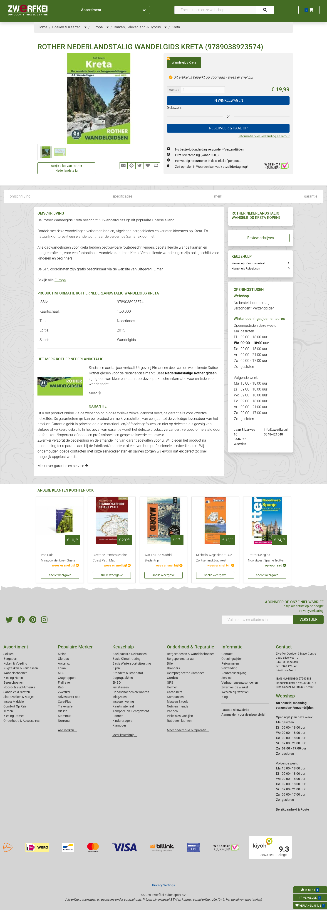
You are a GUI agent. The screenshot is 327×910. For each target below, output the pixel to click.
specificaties (122, 196)
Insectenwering (123, 701)
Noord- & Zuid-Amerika (19, 687)
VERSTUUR (308, 619)
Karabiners (174, 692)
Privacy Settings (163, 885)
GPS (170, 682)
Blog (224, 697)
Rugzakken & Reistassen (20, 668)
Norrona (64, 720)
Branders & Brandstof (127, 673)
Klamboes (119, 725)
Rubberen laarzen (179, 720)
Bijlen (116, 668)
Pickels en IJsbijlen (180, 716)
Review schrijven (260, 238)
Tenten (8, 711)
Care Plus (64, 701)
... (84, 27)
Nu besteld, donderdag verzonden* (209, 149)
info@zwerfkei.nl (275, 429)
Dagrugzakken (122, 678)
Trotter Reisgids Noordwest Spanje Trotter (266, 557)
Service (226, 678)
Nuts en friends (177, 706)
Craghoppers (67, 678)
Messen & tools (177, 701)
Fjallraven (65, 682)
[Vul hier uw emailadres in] (257, 619)
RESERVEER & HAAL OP (228, 128)
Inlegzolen (119, 697)
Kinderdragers (122, 720)
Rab (61, 687)
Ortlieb (62, 711)
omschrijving (20, 196)
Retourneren (230, 663)
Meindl (62, 654)
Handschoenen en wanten (130, 692)
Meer (95, 393)
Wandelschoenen (15, 673)
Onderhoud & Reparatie (190, 647)
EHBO (116, 682)
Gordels (172, 678)
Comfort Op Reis (15, 706)
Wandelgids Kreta (181, 60)
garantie (310, 196)
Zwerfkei (64, 692)
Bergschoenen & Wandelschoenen (191, 654)
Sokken (8, 654)
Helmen (172, 687)
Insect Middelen (14, 701)
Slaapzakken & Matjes (18, 697)
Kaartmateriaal (123, 706)
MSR (61, 673)
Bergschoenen (13, 682)
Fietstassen (120, 687)
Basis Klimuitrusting (126, 658)
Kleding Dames (13, 716)
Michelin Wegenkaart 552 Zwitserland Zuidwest (214, 557)
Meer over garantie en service (62, 466)
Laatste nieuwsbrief (235, 710)
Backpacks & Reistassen (129, 654)
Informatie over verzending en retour (264, 136)
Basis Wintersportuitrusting (131, 663)
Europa (60, 280)
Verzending (229, 668)
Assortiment (113, 9)
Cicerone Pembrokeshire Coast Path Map (110, 557)
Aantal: (174, 89)
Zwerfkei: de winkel (234, 687)
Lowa (62, 668)
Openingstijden (232, 658)
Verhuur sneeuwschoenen (239, 682)
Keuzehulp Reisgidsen (246, 268)
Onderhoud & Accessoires (21, 720)
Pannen (172, 711)
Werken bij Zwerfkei (234, 692)
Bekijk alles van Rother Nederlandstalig (66, 168)
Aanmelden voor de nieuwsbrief (243, 714)
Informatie (232, 647)
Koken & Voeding (15, 663)
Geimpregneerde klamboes (185, 673)
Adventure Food (69, 697)
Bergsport (10, 658)
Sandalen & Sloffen (16, 692)
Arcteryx (64, 663)
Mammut (64, 716)
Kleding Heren (13, 678)
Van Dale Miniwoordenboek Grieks (58, 557)
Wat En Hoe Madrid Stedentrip (158, 557)
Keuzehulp (123, 647)
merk (218, 196)
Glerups (63, 658)
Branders (173, 668)
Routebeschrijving (234, 673)
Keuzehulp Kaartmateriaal (248, 263)
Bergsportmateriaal (180, 658)
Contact (227, 654)
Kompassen (175, 697)
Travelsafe (65, 706)
